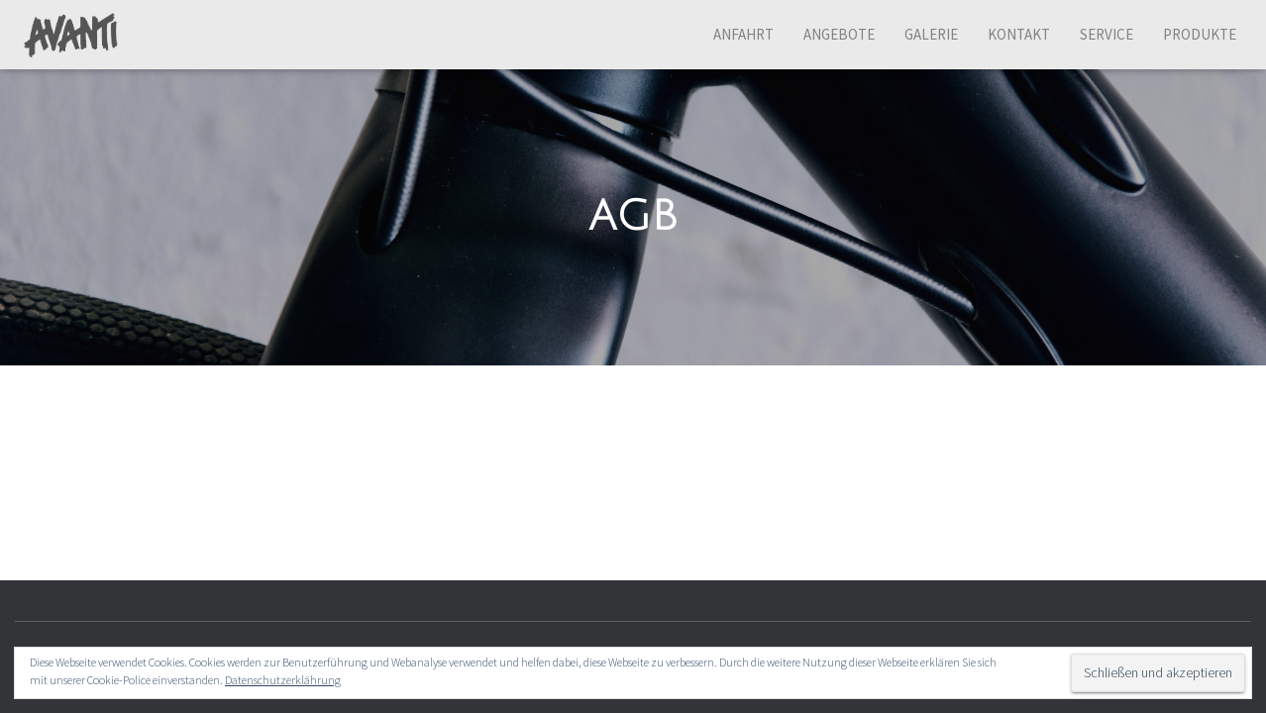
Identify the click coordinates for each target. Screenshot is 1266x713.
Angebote (839, 34)
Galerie (931, 34)
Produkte (1199, 34)
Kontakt (1019, 34)
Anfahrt (743, 34)
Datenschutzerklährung (283, 679)
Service (1106, 34)
